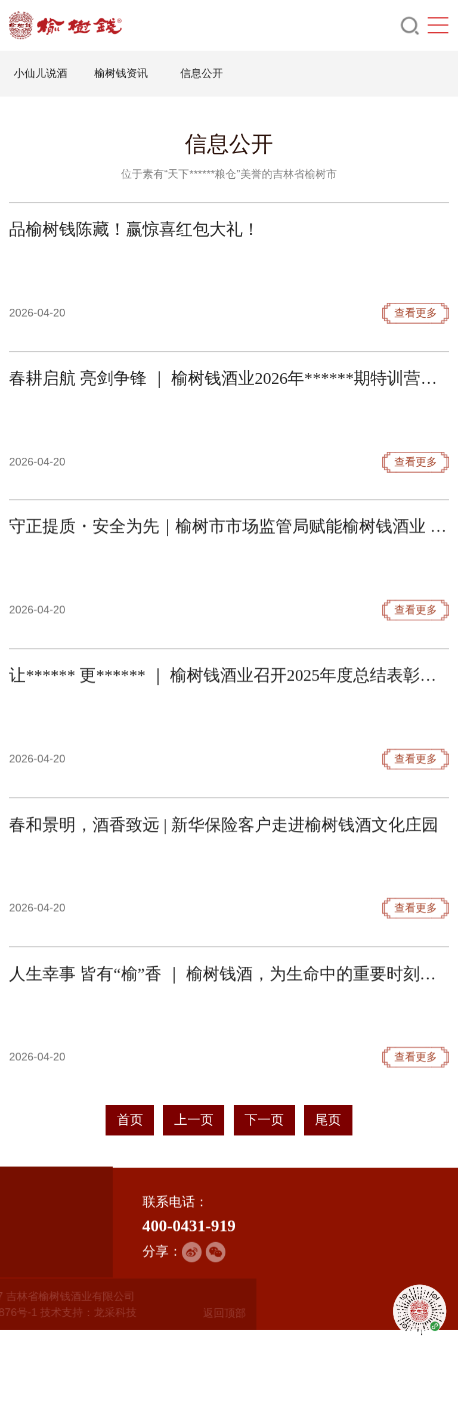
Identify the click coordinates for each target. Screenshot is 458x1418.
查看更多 (415, 377)
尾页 (328, 1120)
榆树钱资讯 (120, 73)
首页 (130, 1120)
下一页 (264, 1120)
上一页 (193, 1120)
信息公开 (201, 73)
